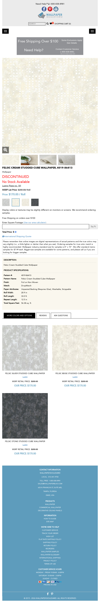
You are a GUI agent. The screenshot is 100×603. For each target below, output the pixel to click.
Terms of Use (50, 564)
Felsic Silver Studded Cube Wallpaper (25, 373)
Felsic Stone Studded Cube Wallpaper (25, 441)
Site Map (50, 522)
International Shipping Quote (16, 236)
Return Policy (50, 546)
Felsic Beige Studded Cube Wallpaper (75, 373)
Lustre (25, 377)
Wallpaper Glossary (50, 555)
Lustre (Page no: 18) (11, 186)
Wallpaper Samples (50, 552)
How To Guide (50, 519)
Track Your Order (50, 533)
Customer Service (50, 530)
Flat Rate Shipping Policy (50, 539)
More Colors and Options (19, 315)
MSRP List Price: (9, 190)
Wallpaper (50, 504)
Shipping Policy (50, 542)
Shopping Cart (63, 24)
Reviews (43, 315)
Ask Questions (61, 315)
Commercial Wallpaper (50, 507)
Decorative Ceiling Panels (50, 511)
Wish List (50, 536)
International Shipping (50, 558)
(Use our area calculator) (35, 222)
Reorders (50, 549)
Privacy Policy (50, 561)
